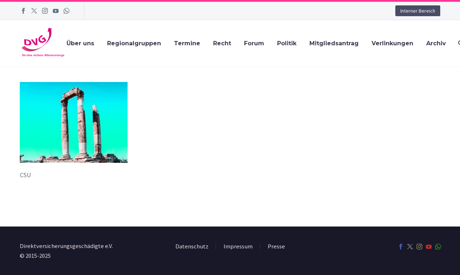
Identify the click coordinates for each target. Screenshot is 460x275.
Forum (254, 43)
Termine (187, 43)
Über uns (80, 43)
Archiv (436, 43)
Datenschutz (191, 247)
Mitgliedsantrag (334, 43)
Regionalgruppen (134, 43)
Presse (276, 247)
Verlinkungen (392, 43)
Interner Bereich (417, 11)
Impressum (238, 247)
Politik (286, 43)
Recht (222, 43)
